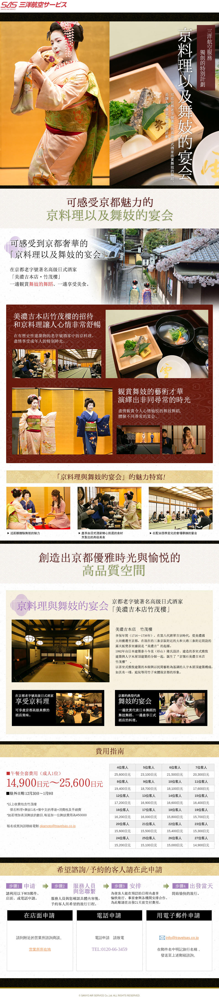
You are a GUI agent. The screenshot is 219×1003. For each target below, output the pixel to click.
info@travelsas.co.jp (182, 938)
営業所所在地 (40, 949)
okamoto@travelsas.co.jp (58, 826)
